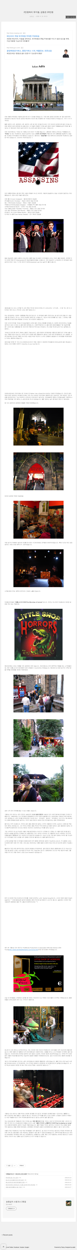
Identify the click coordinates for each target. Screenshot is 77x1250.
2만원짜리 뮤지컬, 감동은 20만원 (38, 12)
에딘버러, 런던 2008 (21, 1174)
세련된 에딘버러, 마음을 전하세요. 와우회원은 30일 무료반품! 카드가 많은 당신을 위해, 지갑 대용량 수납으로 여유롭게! (38, 40)
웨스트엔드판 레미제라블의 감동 (15, 1182)
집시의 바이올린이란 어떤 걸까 (15, 1180)
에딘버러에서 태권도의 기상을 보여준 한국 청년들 (20, 1185)
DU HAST (9, 1204)
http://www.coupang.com (14, 33)
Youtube (22, 1247)
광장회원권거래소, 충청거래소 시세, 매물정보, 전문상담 (29, 51)
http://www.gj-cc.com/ (13, 48)
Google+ (27, 1247)
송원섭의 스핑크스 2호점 (16, 1202)
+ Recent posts (7, 1235)
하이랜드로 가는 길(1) (12, 1177)
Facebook (16, 1247)
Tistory (63, 1247)
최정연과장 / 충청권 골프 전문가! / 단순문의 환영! (24, 53)
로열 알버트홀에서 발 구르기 (14, 1187)
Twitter (11, 1247)
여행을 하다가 (10, 1174)
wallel (73, 1247)
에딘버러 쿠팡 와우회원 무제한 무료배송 (23, 36)
